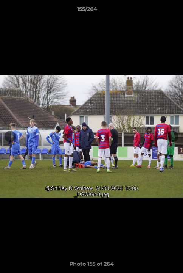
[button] (155, 11)
